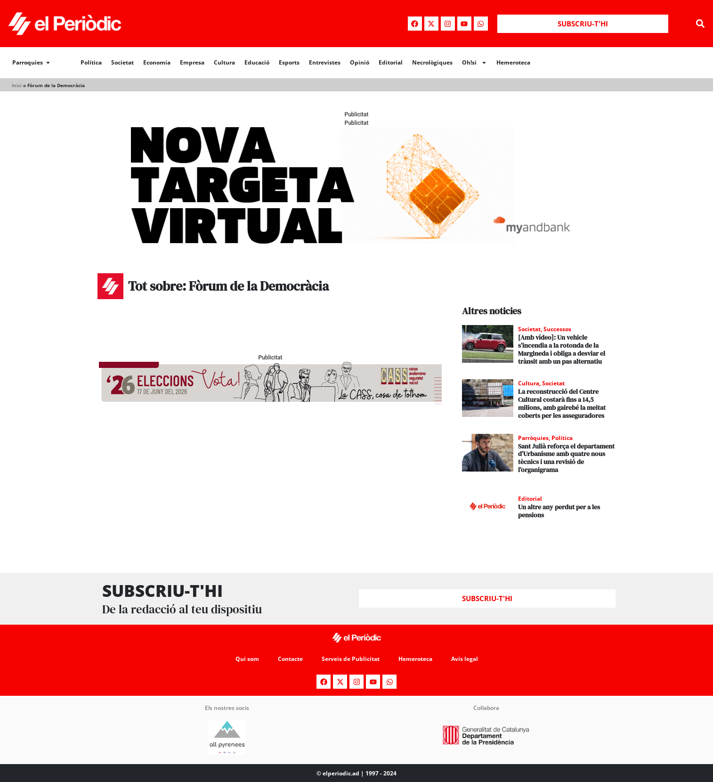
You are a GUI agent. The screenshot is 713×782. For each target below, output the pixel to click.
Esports (289, 62)
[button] (700, 24)
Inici (17, 85)
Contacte (290, 659)
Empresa (192, 62)
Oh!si (474, 62)
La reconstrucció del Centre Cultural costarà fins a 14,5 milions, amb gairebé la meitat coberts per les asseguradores (562, 403)
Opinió (359, 62)
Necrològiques (432, 62)
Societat (122, 62)
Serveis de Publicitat (351, 659)
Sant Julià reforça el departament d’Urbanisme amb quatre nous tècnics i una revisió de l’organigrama (566, 457)
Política (91, 62)
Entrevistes (324, 62)
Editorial (391, 62)
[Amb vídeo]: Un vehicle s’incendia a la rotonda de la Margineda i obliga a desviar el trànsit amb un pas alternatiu (561, 349)
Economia (156, 62)
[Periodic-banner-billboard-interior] (356, 241)
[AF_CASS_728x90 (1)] (270, 401)
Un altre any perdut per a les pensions (559, 511)
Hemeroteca (513, 62)
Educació (256, 62)
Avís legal (464, 659)
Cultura (224, 62)
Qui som (247, 659)
